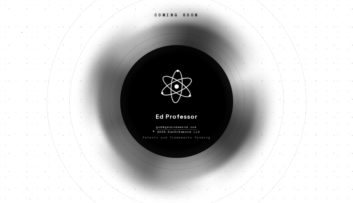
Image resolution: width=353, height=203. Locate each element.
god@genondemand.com (176, 127)
